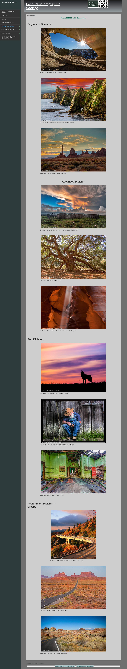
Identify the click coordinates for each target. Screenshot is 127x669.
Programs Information (8, 29)
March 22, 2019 (31, 15)
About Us (4, 15)
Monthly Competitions (8, 26)
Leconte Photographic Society (8, 12)
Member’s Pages (6, 33)
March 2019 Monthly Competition (73, 18)
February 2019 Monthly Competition (65, 666)
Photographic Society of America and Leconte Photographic (9, 37)
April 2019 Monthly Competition (85, 666)
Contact (4, 19)
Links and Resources (7, 22)
